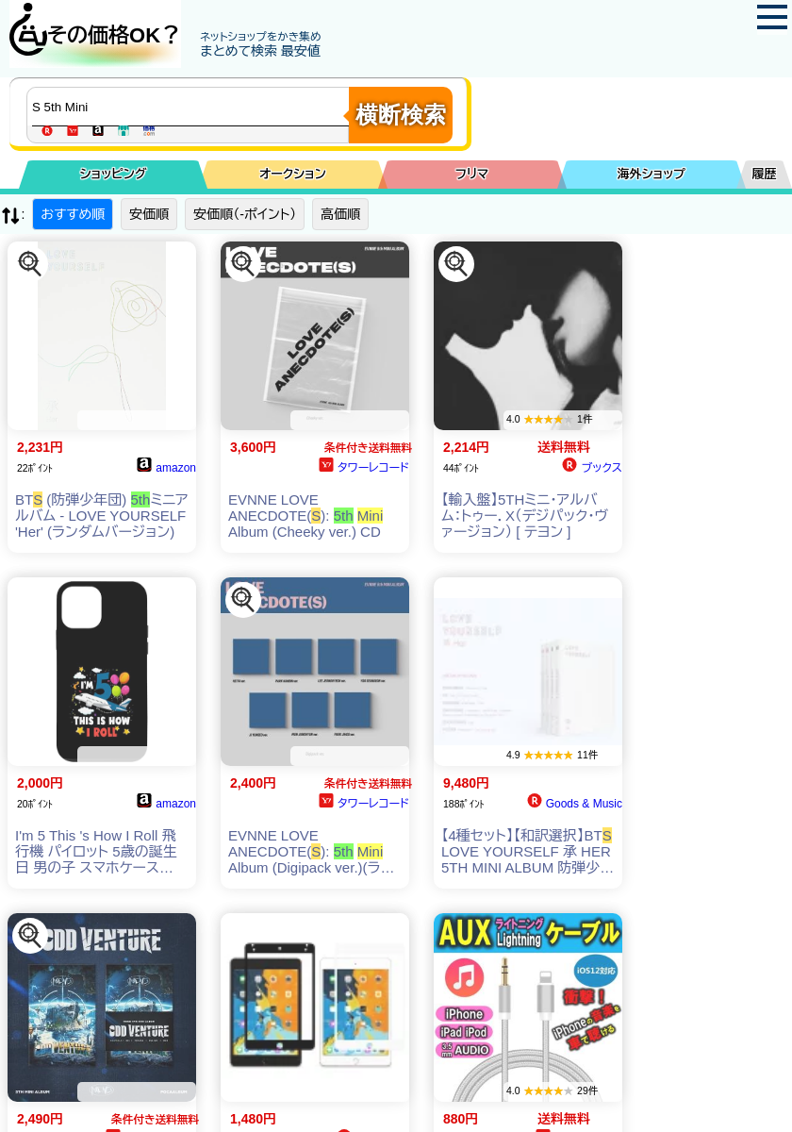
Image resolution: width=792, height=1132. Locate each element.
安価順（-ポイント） (244, 214)
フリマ (471, 174)
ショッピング (113, 174)
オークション (292, 174)
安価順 (149, 214)
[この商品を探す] (30, 264)
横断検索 (400, 114)
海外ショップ (651, 174)
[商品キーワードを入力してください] (192, 106)
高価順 (340, 214)
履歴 (764, 174)
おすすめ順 (73, 214)
